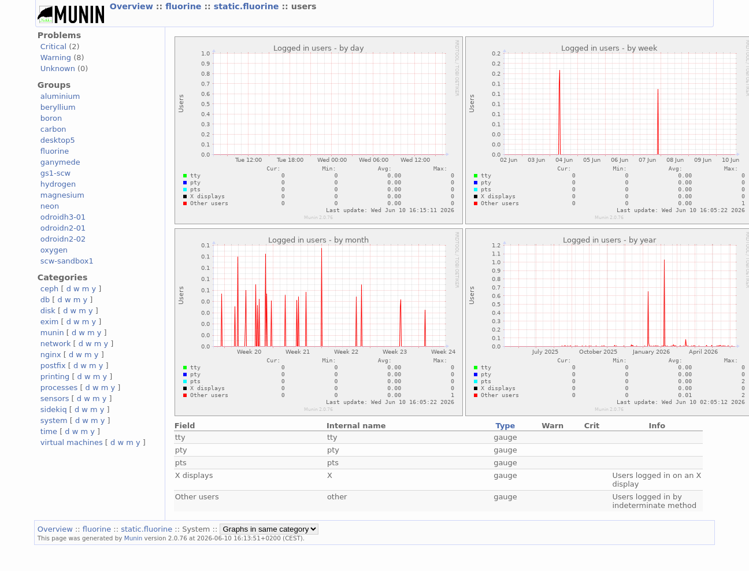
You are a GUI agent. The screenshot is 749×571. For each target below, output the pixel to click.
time (48, 431)
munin (52, 332)
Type (506, 425)
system (54, 420)
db (45, 299)
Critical (53, 46)
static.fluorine (248, 6)
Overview (133, 6)
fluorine (184, 6)
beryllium (58, 107)
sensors (54, 398)
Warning (55, 57)
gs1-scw (55, 173)
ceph (49, 288)
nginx (50, 354)
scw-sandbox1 (67, 261)
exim (49, 321)
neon (49, 206)
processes (59, 387)
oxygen (54, 250)
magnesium (62, 195)
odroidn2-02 (63, 239)
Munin (133, 538)
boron (51, 118)
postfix (53, 365)
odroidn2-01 (63, 228)
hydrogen (58, 184)
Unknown (57, 68)
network (55, 343)
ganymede (60, 162)
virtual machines (71, 442)
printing (54, 376)
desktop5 (57, 140)
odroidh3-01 (63, 217)
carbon (53, 129)
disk (47, 310)
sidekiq (53, 409)
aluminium (60, 96)
